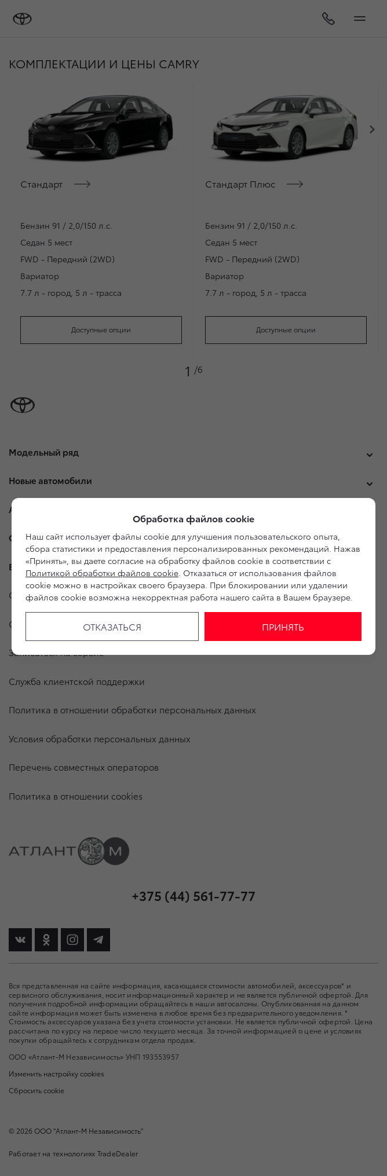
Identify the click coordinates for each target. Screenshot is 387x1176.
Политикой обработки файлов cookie (101, 572)
